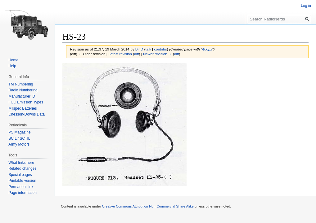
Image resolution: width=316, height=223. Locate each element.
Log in (306, 5)
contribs (160, 49)
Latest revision (120, 54)
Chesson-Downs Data (26, 114)
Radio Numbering (22, 90)
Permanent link (20, 187)
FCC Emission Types (25, 102)
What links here (21, 162)
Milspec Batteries (22, 108)
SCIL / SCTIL (19, 138)
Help (12, 66)
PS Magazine (19, 132)
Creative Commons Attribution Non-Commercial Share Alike (147, 206)
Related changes (22, 168)
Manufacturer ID (21, 96)
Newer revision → (157, 54)
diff (136, 54)
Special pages (20, 175)
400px (207, 49)
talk (148, 49)
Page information (22, 192)
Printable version (22, 180)
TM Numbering (20, 84)
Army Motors (18, 144)
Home (13, 60)
